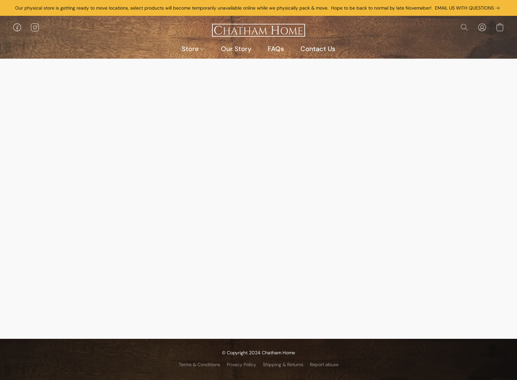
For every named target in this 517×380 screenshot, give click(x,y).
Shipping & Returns (283, 364)
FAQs (276, 48)
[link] (468, 8)
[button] (258, 31)
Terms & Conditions (199, 364)
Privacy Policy (241, 364)
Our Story (236, 48)
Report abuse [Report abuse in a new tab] (324, 364)
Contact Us (317, 48)
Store (193, 48)
